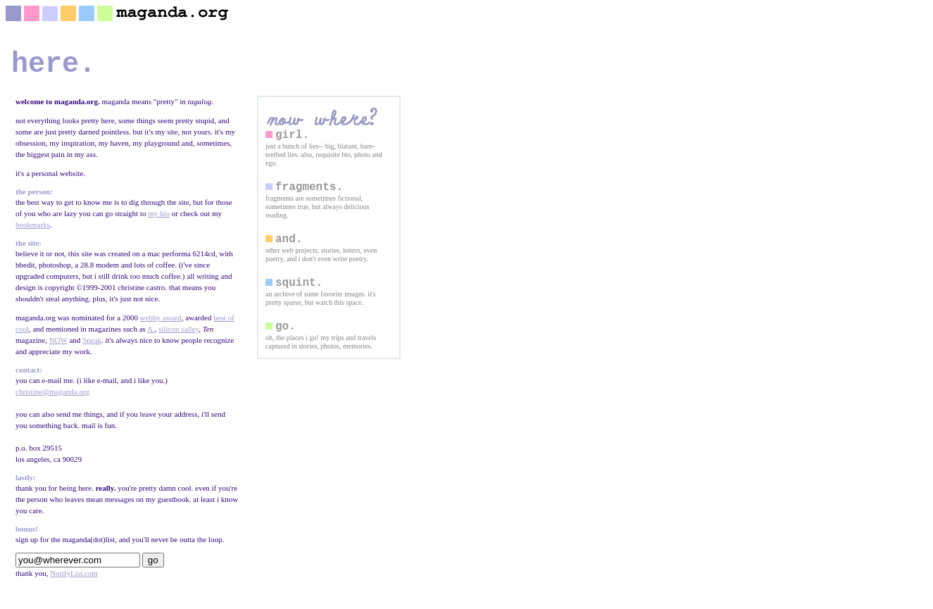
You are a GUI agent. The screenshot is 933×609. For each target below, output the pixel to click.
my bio (159, 220)
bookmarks (32, 231)
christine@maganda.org (52, 398)
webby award (161, 324)
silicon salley (178, 336)
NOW (58, 347)
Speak (91, 347)
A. (151, 336)
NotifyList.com (74, 580)
